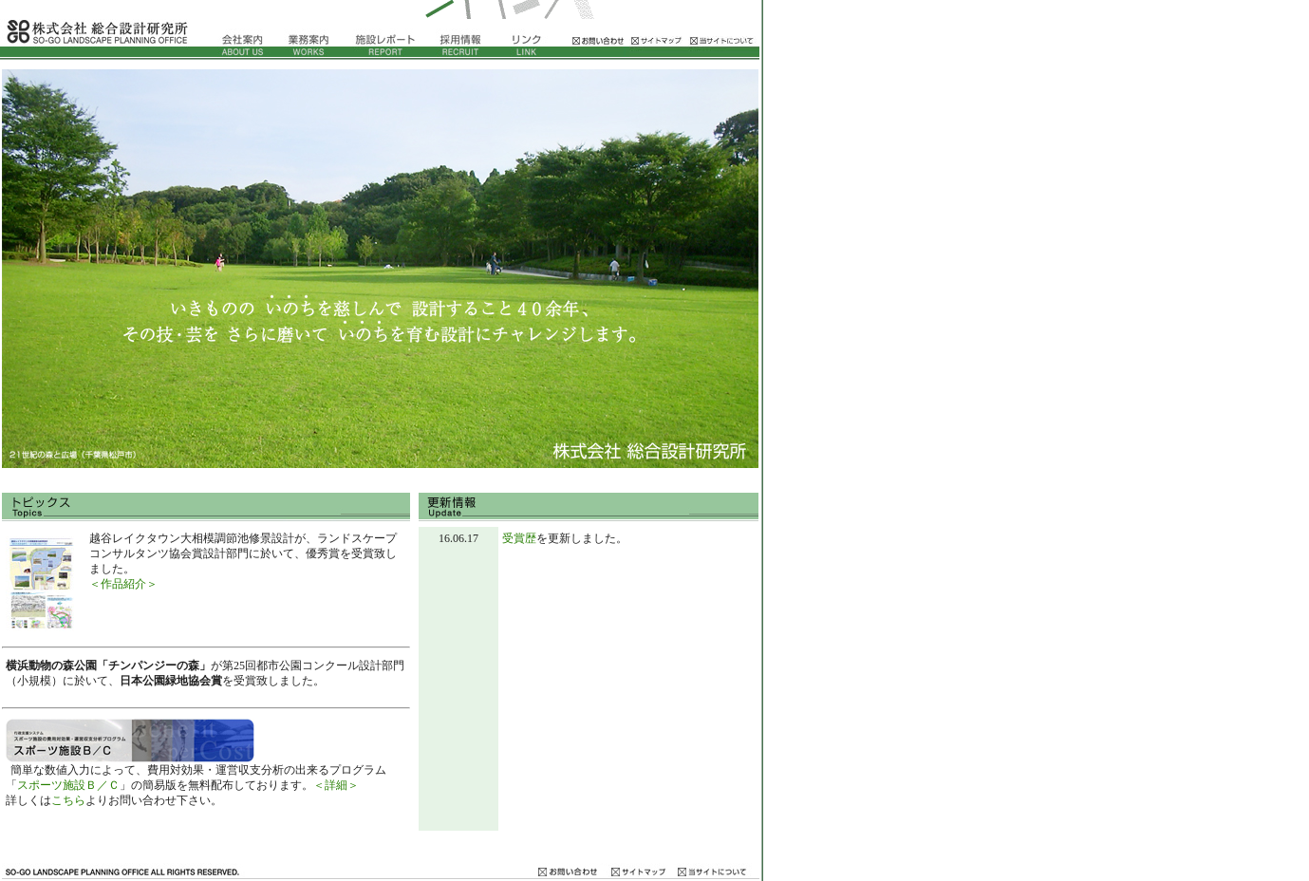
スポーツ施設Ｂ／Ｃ (68, 785)
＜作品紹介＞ (123, 583)
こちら (68, 800)
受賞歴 (519, 538)
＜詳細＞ (336, 785)
